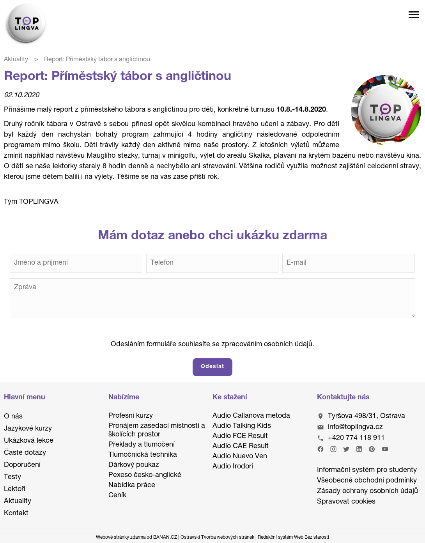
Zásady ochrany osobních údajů (367, 491)
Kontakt (16, 513)
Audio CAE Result (240, 446)
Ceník (117, 495)
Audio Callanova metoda (251, 416)
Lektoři (14, 489)
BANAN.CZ (165, 537)
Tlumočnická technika (142, 455)
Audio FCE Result (240, 436)
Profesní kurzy (130, 416)
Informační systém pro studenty (367, 470)
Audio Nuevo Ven (239, 456)
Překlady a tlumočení (141, 445)
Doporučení (22, 465)
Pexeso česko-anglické (144, 475)
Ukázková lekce (28, 441)
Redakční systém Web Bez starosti (293, 537)
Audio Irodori (232, 466)
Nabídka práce (131, 485)
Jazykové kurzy (28, 429)
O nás (13, 416)
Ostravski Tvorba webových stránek (217, 537)
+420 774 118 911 (356, 438)
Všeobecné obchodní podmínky (367, 480)
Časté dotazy (25, 453)
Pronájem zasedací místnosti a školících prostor (156, 430)
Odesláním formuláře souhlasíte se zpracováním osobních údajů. (212, 344)
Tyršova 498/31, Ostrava (366, 416)
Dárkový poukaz (133, 465)
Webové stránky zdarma (120, 537)
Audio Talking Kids (241, 426)
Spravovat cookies (346, 502)
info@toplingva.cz (355, 427)
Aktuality (16, 60)
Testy (12, 477)
